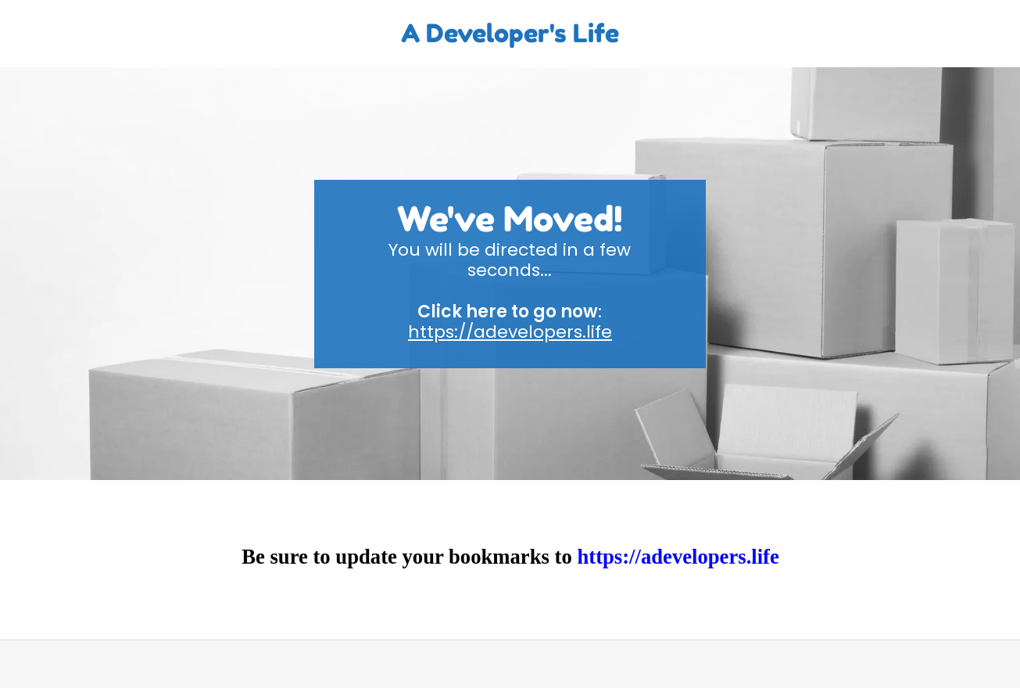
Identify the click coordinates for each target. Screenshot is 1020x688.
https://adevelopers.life (510, 332)
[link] (510, 38)
